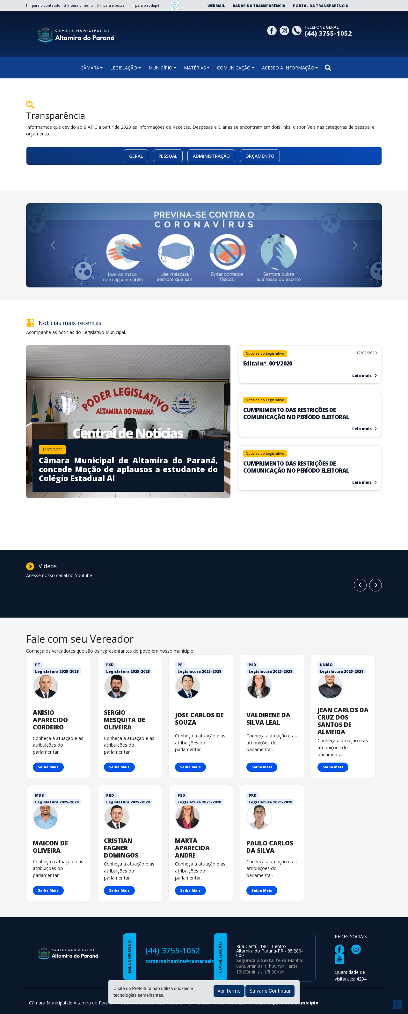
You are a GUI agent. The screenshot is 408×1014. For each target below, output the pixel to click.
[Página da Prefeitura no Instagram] (285, 30)
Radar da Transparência (259, 5)
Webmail (216, 5)
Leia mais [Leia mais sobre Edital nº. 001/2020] (364, 375)
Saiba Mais (48, 766)
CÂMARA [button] (90, 68)
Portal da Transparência (320, 5)
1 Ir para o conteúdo (43, 5)
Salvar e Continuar (270, 991)
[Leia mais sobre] (310, 410)
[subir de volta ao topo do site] (397, 1004)
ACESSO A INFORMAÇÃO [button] (288, 68)
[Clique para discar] (297, 30)
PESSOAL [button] (167, 156)
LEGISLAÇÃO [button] (123, 68)
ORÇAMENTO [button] (259, 156)
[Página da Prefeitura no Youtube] (341, 958)
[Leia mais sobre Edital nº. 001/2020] (310, 360)
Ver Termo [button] (229, 991)
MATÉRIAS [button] (195, 68)
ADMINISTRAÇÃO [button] (211, 156)
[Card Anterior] (375, 585)
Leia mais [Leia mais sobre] (364, 428)
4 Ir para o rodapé (144, 5)
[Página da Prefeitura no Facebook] (272, 30)
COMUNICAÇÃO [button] (234, 68)
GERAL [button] (136, 156)
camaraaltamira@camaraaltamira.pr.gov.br (198, 961)
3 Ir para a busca (111, 5)
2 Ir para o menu (78, 5)
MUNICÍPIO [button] (160, 68)
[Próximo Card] (360, 585)
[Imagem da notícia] (128, 465)
